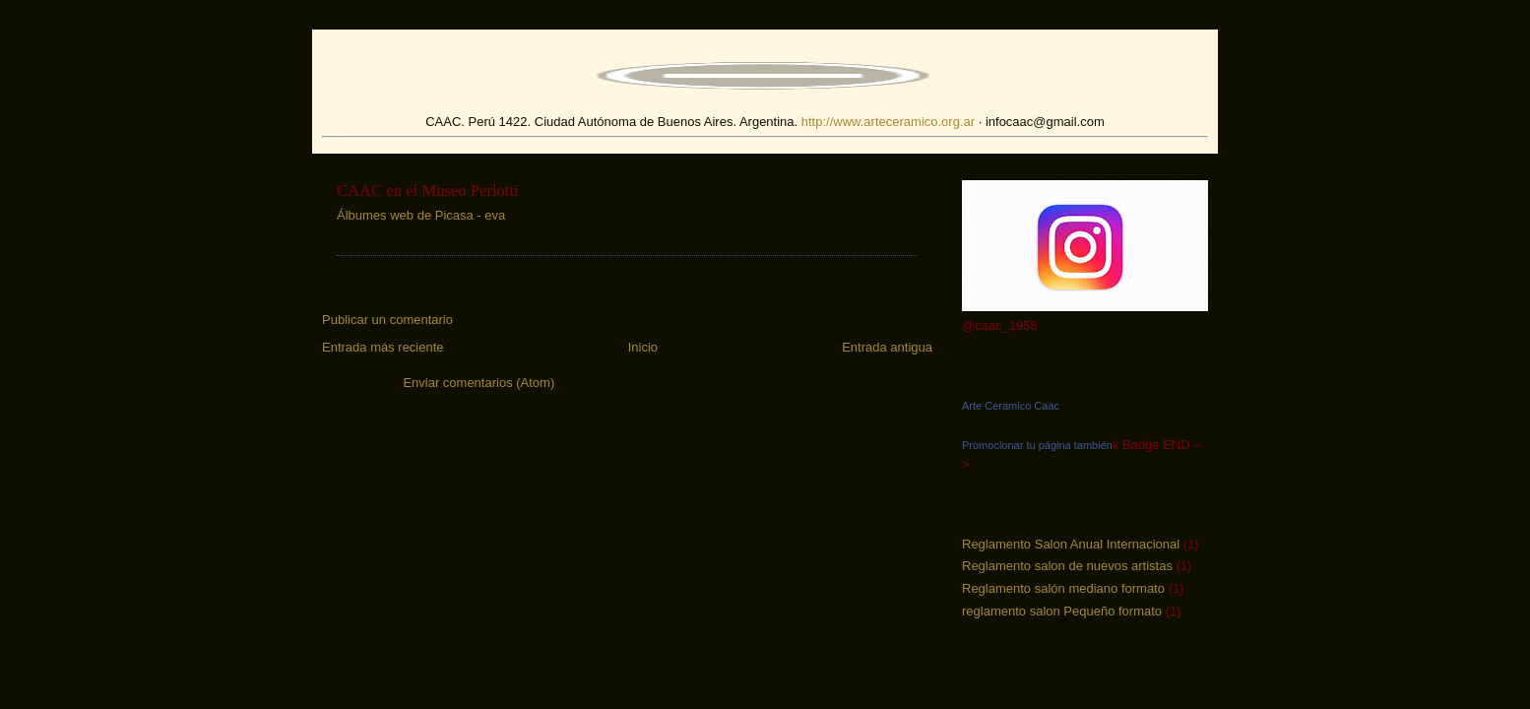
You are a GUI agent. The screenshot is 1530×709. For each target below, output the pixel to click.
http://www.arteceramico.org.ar (888, 121)
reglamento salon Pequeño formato (1062, 611)
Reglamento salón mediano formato (1063, 588)
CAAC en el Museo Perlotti (428, 190)
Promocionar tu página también (1037, 445)
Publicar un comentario (387, 319)
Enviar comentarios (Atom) (478, 382)
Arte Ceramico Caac (1010, 406)
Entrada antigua (887, 347)
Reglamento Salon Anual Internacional (1070, 544)
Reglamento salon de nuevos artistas (1067, 565)
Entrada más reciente (383, 347)
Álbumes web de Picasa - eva (421, 215)
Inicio (643, 347)
